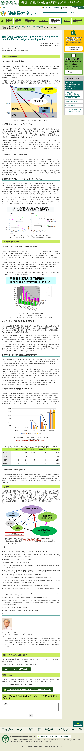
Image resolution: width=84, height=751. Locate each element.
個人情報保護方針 (49, 730)
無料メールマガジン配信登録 (16, 669)
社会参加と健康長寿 (71, 101)
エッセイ (67, 21)
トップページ (2, 20)
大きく (81, 7)
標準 (75, 7)
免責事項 (39, 730)
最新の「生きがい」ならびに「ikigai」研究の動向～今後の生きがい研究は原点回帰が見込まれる (72, 94)
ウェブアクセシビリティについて (66, 730)
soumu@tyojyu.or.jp (45, 741)
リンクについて (21, 730)
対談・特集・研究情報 (55, 21)
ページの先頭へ (78, 725)
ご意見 (6, 704)
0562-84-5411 (17, 741)
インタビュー (43, 21)
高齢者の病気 (18, 21)
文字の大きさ (67, 8)
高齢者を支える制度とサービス (30, 21)
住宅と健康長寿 (70, 105)
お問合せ (56, 7)
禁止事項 (31, 730)
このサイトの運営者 (77, 21)
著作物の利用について (7, 730)
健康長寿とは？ (9, 21)
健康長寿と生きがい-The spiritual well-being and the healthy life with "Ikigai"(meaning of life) (73, 85)
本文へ (3, 7)
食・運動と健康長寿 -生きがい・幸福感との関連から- (73, 111)
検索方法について (74, 12)
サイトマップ (47, 7)
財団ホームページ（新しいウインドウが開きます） (55, 736)
